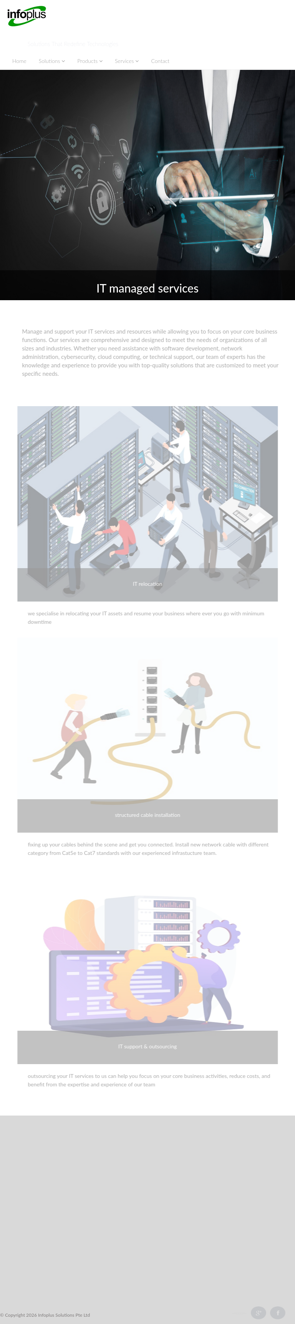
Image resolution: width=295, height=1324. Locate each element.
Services (127, 61)
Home (19, 61)
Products (90, 61)
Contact (160, 61)
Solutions (52, 61)
